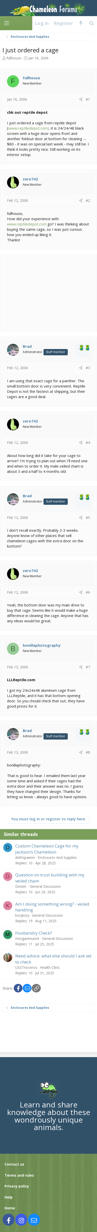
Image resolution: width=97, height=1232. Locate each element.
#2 (88, 200)
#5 (88, 517)
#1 (88, 99)
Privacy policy (16, 1186)
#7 (88, 667)
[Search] (91, 23)
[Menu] (6, 23)
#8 (88, 752)
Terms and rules (19, 1175)
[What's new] (81, 23)
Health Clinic (50, 967)
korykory (22, 915)
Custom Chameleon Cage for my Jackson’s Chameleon (46, 849)
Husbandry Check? (33, 933)
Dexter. (21, 886)
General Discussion (45, 886)
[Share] (81, 99)
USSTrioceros (26, 967)
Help (8, 1197)
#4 (88, 442)
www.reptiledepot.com (26, 223)
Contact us (14, 1164)
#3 (88, 367)
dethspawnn (25, 857)
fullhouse (13, 58)
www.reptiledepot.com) (28, 128)
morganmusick (27, 938)
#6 (88, 592)
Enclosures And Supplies (57, 857)
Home (9, 1208)
